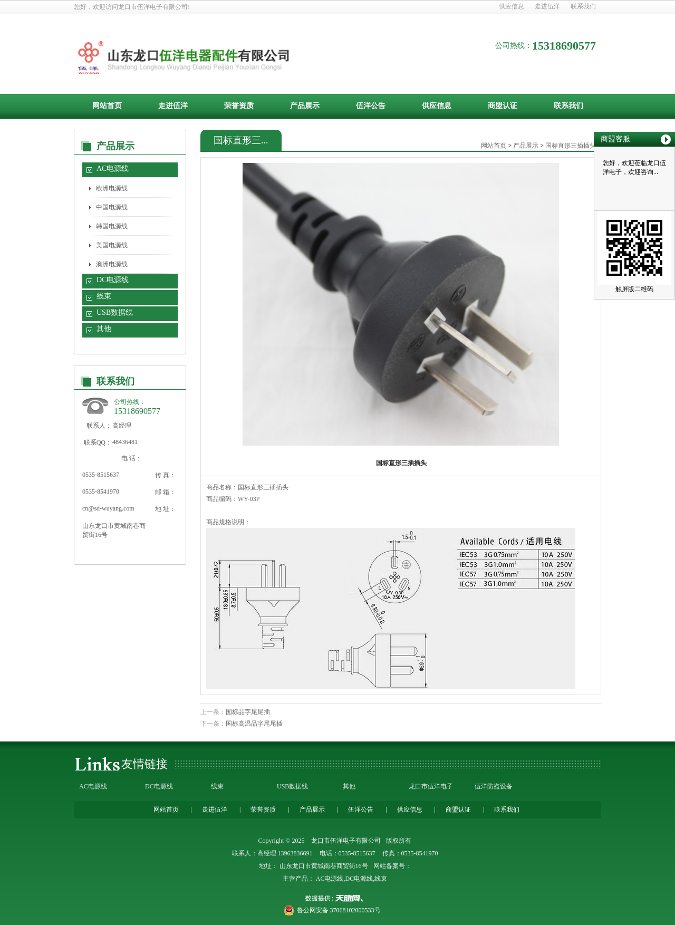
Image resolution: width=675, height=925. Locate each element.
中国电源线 (112, 207)
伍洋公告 (370, 106)
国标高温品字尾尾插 (254, 723)
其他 (104, 329)
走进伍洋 (547, 6)
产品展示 (305, 106)
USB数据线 (115, 312)
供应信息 (511, 6)
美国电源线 (112, 245)
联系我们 (583, 6)
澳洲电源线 (112, 264)
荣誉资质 (239, 106)
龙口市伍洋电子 (431, 786)
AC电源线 (113, 168)
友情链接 (144, 763)
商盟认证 (502, 106)
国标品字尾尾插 (248, 712)
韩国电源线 (112, 226)
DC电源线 (113, 280)
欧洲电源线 (112, 188)
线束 (104, 296)
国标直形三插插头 (570, 145)
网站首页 (107, 106)
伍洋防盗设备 (494, 786)
